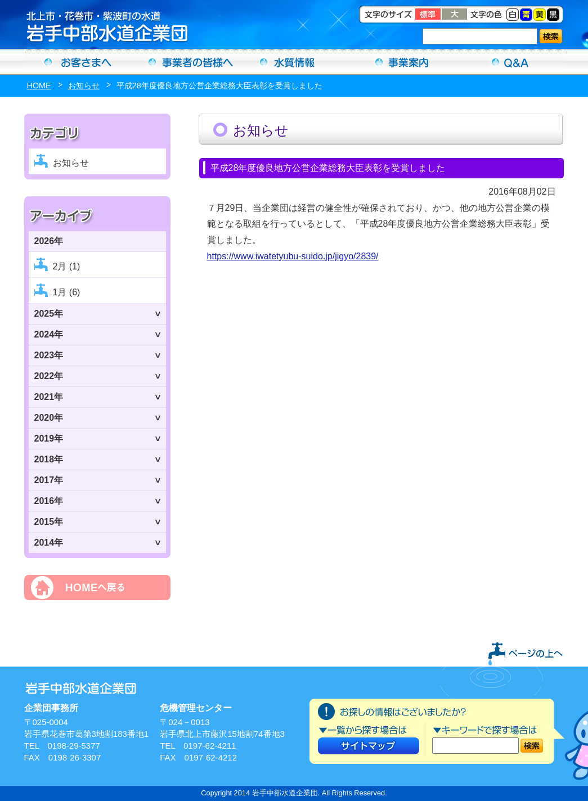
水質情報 (294, 62)
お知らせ (84, 85)
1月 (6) (66, 292)
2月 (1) (66, 266)
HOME (39, 85)
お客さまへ (78, 62)
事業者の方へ (186, 62)
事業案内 (402, 62)
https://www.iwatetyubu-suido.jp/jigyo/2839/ (293, 256)
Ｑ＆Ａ (510, 62)
